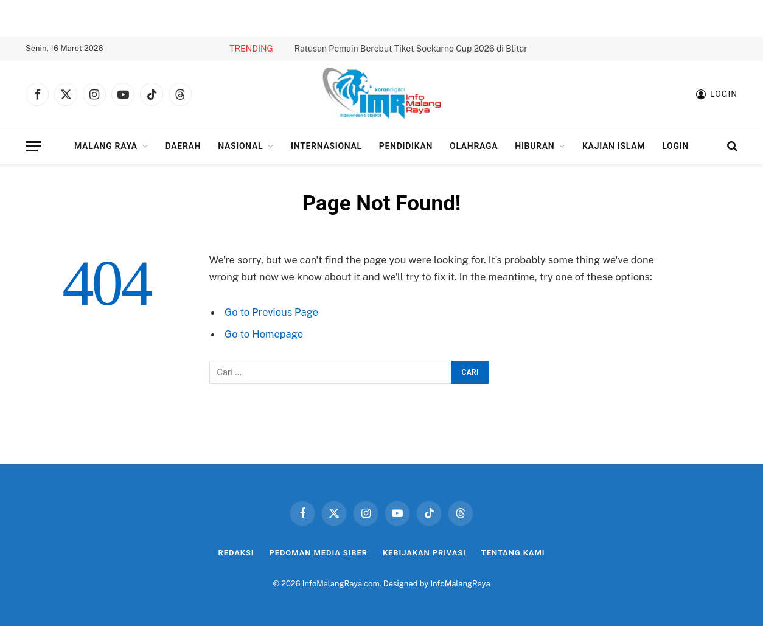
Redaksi (236, 552)
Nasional (240, 146)
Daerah (183, 146)
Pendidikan (406, 146)
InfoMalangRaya (460, 583)
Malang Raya (106, 146)
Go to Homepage (264, 334)
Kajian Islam (613, 146)
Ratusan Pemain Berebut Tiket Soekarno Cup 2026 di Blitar (411, 49)
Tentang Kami (513, 552)
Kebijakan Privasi (424, 552)
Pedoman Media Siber (319, 552)
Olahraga (474, 146)
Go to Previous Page (271, 312)
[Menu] (33, 146)
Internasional (326, 146)
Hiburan (534, 146)
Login (675, 146)
